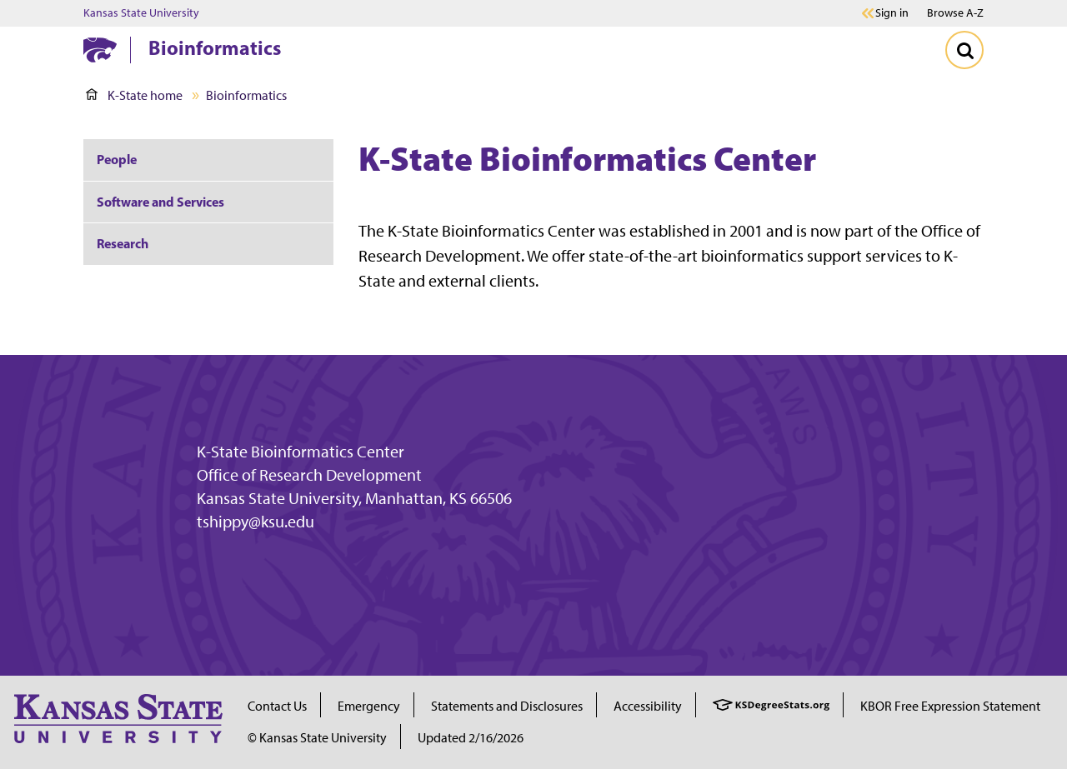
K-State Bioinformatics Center (300, 452)
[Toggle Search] (964, 50)
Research (122, 243)
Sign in (892, 13)
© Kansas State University (317, 738)
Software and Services (160, 201)
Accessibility (648, 706)
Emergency (369, 706)
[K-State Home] (100, 49)
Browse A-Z (955, 13)
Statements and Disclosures (507, 706)
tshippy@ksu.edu (255, 522)
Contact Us (277, 706)
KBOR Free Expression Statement (950, 706)
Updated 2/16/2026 (470, 738)
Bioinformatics (214, 47)
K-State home (134, 95)
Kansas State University (141, 13)
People (117, 159)
